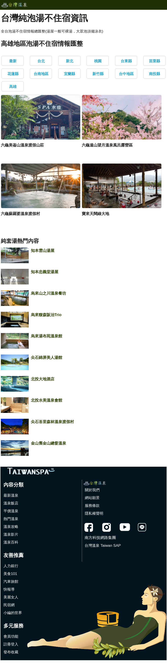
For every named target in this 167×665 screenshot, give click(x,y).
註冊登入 (10, 644)
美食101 (10, 573)
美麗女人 (10, 597)
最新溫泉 (10, 495)
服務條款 (92, 505)
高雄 (13, 86)
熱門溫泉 (10, 519)
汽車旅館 (10, 581)
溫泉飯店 (10, 503)
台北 (41, 61)
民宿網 (9, 605)
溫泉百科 (10, 542)
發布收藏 (10, 652)
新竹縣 (98, 74)
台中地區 (126, 74)
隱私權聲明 (94, 513)
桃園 (98, 61)
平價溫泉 (10, 511)
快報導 (9, 589)
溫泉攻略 (10, 526)
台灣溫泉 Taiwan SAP (103, 545)
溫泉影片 (10, 534)
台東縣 (126, 61)
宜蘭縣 (69, 74)
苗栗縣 (154, 61)
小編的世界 (12, 613)
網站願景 (92, 498)
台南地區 (41, 74)
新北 (69, 61)
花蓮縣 (12, 74)
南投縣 (154, 74)
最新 (13, 61)
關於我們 (92, 490)
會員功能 (10, 636)
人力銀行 (10, 566)
